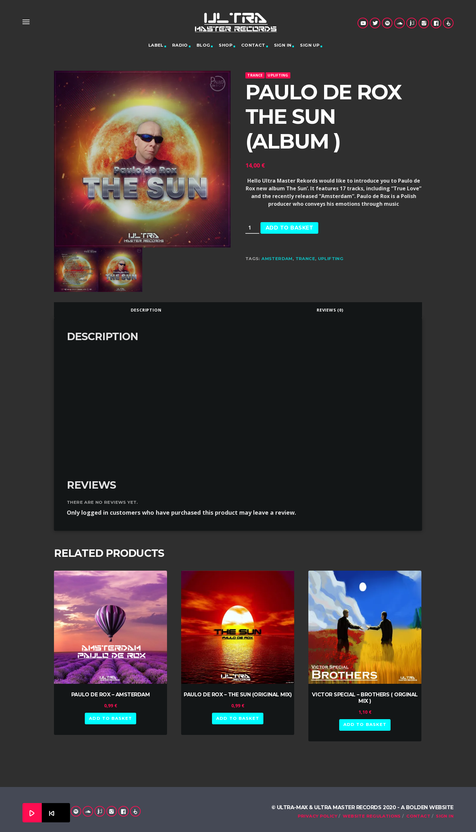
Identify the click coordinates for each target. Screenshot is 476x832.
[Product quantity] (252, 228)
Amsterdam (277, 258)
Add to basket (289, 228)
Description (146, 310)
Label (155, 45)
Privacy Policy (317, 815)
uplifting (331, 258)
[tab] (146, 310)
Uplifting (278, 75)
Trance (254, 75)
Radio (180, 45)
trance (305, 258)
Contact (253, 45)
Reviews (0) (330, 310)
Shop (226, 45)
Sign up (310, 45)
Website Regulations (372, 815)
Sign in (283, 45)
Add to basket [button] (110, 718)
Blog (203, 45)
